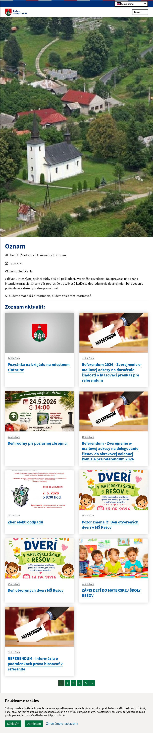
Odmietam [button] (34, 724)
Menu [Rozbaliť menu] (140, 12)
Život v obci (28, 255)
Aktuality (46, 255)
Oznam (61, 255)
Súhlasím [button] (13, 724)
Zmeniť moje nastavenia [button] (62, 723)
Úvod (10, 255)
